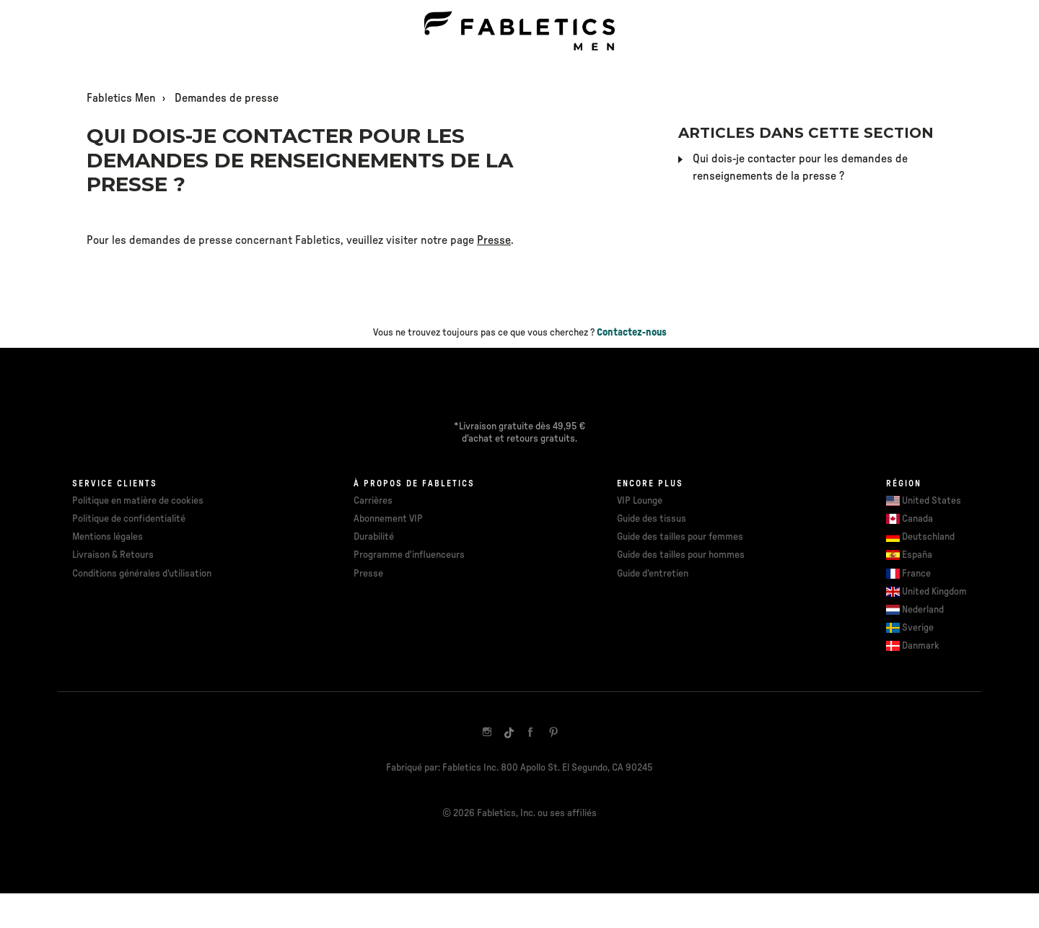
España (917, 555)
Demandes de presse (227, 98)
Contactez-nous (632, 333)
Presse (494, 240)
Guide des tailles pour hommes (681, 555)
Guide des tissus (651, 519)
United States (931, 501)
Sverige (918, 628)
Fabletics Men (121, 98)
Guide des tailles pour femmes (680, 537)
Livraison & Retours (113, 555)
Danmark (920, 646)
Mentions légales (107, 537)
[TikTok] (508, 732)
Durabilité (374, 537)
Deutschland (928, 537)
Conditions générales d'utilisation (141, 574)
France (916, 574)
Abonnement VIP (388, 519)
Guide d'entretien (652, 574)
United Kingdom (934, 592)
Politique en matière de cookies (137, 501)
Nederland (923, 610)
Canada (917, 519)
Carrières (373, 501)
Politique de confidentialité (128, 519)
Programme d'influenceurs (409, 555)
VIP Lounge (639, 501)
